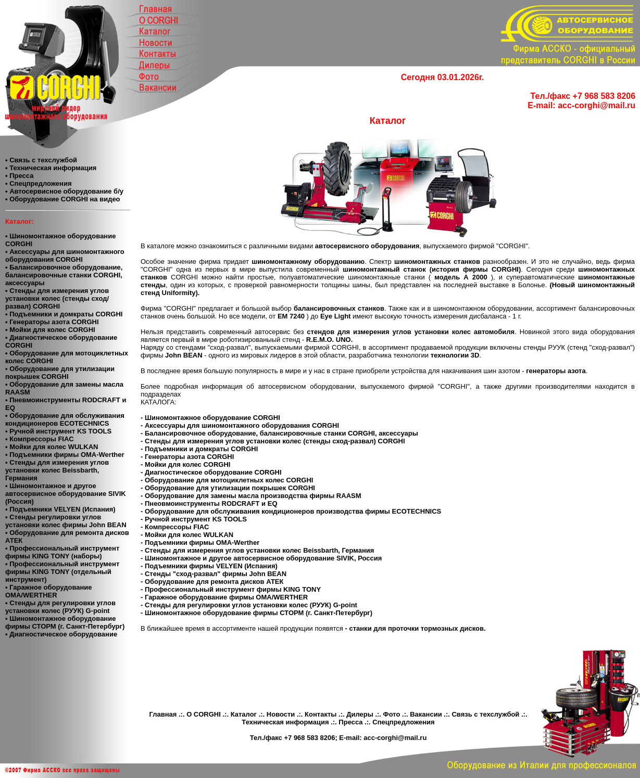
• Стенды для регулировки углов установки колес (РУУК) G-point (60, 607)
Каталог (244, 714)
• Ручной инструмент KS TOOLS (58, 431)
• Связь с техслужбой (41, 160)
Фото (391, 714)
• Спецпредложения (38, 183)
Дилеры (359, 714)
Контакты (320, 714)
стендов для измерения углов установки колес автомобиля (410, 332)
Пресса (350, 722)
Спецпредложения (403, 722)
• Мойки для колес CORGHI (50, 330)
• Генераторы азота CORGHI (52, 322)
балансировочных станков (339, 308)
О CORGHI (203, 714)
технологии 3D (455, 355)
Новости (281, 714)
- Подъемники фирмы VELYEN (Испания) (209, 566)
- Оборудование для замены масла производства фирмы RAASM (251, 496)
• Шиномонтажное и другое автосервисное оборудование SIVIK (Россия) (65, 493)
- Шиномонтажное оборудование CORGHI (210, 418)
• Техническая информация (50, 168)
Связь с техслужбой (485, 714)
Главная (163, 714)
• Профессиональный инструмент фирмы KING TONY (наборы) (62, 552)
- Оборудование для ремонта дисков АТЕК (212, 581)
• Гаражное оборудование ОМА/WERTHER (48, 591)
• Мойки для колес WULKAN (51, 447)
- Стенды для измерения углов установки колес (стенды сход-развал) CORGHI (273, 441)
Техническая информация (285, 722)
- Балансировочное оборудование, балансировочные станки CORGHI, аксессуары (279, 433)
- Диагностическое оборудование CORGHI (211, 472)
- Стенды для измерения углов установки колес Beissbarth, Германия (257, 550)
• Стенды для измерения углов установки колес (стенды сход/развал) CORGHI (57, 298)
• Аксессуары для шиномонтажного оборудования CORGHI (64, 255)
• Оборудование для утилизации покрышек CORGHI (60, 372)
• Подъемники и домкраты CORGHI (63, 314)
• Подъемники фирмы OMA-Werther (64, 454)
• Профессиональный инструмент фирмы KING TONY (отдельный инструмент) (62, 571)
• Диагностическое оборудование (61, 634)
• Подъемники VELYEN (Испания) (60, 509)
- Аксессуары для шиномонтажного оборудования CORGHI (240, 425)
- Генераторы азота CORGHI (187, 457)
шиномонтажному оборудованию (308, 261)
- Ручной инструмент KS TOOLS (194, 519)
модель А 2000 (462, 277)
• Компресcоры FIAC (39, 439)
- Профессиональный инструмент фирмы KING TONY (231, 589)
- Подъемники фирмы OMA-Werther (200, 542)
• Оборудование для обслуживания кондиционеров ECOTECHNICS (64, 419)
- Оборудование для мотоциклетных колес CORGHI (227, 480)
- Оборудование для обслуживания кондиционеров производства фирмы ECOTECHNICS (291, 511)
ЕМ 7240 (292, 316)
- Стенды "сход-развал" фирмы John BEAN (213, 574)
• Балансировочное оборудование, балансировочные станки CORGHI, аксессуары (63, 275)
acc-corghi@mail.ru (596, 105)
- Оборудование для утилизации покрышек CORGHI (228, 488)
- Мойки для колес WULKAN (187, 535)
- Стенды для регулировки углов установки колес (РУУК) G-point (249, 605)
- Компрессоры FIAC (175, 527)
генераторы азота (555, 371)
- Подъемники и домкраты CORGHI (199, 449)
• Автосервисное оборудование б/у (64, 191)
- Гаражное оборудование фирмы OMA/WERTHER (224, 597)
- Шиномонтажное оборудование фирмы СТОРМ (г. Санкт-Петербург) (256, 613)
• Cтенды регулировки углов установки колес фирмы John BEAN (66, 521)
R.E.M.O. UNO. (329, 339)
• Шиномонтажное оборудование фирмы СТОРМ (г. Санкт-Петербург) (64, 622)
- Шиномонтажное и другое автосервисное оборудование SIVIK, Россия (261, 558)
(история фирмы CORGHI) (473, 269)
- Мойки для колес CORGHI (185, 464)
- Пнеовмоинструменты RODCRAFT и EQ (209, 503)
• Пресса (19, 176)
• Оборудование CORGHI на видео (62, 199)
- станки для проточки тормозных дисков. (415, 628)
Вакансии (426, 714)
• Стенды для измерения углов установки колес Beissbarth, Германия (57, 470)
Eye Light (336, 316)
